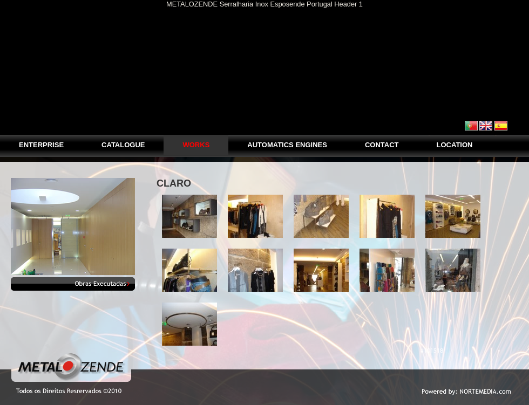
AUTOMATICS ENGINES (287, 145)
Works (195, 145)
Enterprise (41, 145)
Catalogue (123, 145)
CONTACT (382, 145)
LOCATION (455, 145)
